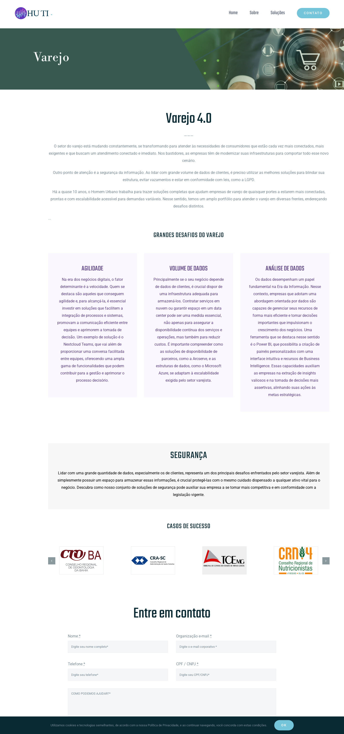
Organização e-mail (194, 636)
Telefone (76, 664)
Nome (74, 636)
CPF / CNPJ (187, 664)
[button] (51, 560)
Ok (284, 725)
